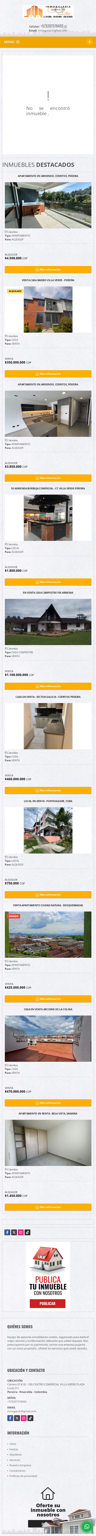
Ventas (13, 1449)
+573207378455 (52, 26)
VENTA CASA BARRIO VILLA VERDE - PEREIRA (48, 280)
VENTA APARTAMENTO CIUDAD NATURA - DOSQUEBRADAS (48, 905)
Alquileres (15, 1454)
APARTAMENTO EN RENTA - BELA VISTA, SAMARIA (48, 1113)
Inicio (12, 1444)
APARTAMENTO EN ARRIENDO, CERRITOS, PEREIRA (48, 176)
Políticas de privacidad (23, 1476)
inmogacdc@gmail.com (21, 1411)
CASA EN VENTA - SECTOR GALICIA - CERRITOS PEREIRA (48, 697)
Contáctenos (17, 1471)
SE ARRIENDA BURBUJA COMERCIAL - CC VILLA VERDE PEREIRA (48, 488)
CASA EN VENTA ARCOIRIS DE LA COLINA (48, 1009)
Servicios (14, 1460)
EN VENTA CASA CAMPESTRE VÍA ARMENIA (48, 592)
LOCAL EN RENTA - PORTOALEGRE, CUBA (48, 801)
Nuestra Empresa (20, 1465)
